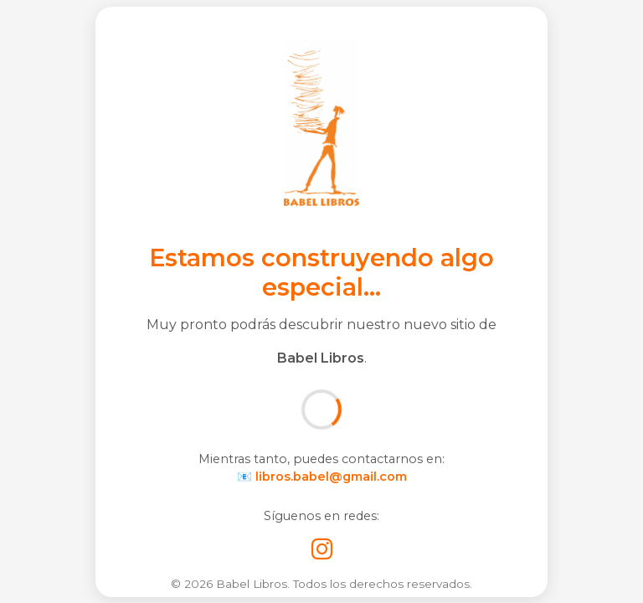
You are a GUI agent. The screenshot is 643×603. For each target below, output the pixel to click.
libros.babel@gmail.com (331, 476)
